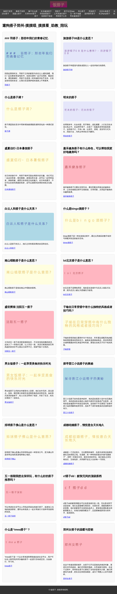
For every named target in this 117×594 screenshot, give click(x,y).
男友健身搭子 (75, 16)
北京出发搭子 (104, 11)
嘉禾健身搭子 (68, 196)
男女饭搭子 (9, 402)
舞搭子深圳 (20, 11)
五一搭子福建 (75, 14)
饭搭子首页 (7, 11)
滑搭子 (57, 11)
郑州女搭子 (67, 579)
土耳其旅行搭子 (60, 14)
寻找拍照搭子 (45, 14)
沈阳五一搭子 (10, 351)
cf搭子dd (66, 517)
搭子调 (7, 131)
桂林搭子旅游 (46, 16)
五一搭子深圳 (10, 516)
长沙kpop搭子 (104, 14)
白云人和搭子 (10, 248)
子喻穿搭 (66, 349)
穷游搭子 (92, 11)
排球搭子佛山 (10, 459)
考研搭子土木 (61, 16)
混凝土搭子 (17, 14)
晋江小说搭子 (68, 413)
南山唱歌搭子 (10, 292)
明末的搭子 (67, 136)
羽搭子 (7, 85)
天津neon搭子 (30, 14)
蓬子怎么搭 (32, 11)
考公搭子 (81, 11)
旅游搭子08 (68, 70)
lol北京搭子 (67, 294)
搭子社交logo (69, 11)
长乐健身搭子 (46, 11)
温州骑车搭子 (89, 14)
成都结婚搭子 (68, 464)
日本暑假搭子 (10, 189)
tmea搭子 (8, 566)
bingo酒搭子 (68, 243)
